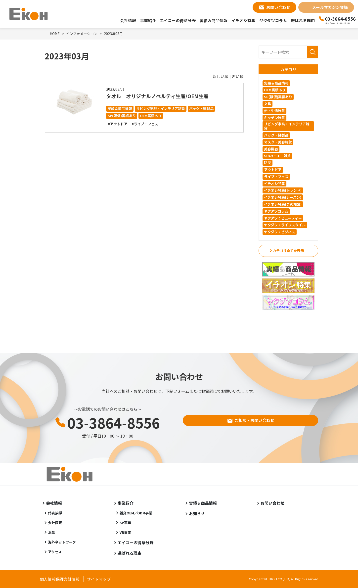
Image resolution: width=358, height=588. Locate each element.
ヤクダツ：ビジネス (279, 231)
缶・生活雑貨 (274, 110)
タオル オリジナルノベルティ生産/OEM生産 (157, 96)
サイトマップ (99, 579)
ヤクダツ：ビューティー (283, 218)
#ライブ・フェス (145, 123)
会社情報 (128, 20)
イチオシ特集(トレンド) (283, 190)
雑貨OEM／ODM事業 (136, 512)
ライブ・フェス (276, 176)
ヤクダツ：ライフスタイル (285, 224)
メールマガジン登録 (330, 7)
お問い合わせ (278, 7)
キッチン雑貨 (274, 117)
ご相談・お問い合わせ (254, 420)
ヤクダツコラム (273, 20)
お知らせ (197, 513)
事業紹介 (148, 20)
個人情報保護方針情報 (60, 579)
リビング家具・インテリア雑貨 (160, 108)
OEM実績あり (150, 115)
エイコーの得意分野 (178, 20)
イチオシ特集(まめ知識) (283, 204)
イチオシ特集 (243, 20)
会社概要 (55, 522)
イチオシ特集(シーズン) (282, 197)
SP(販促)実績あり (122, 115)
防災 (267, 162)
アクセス (55, 551)
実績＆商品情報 (213, 20)
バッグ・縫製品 (201, 108)
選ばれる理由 (303, 20)
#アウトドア (117, 123)
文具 (267, 103)
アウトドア (272, 169)
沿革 (51, 532)
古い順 (238, 76)
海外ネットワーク (62, 542)
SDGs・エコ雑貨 (277, 155)
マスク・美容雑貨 (278, 141)
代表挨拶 (55, 512)
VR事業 (125, 532)
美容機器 (271, 148)
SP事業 (125, 522)
